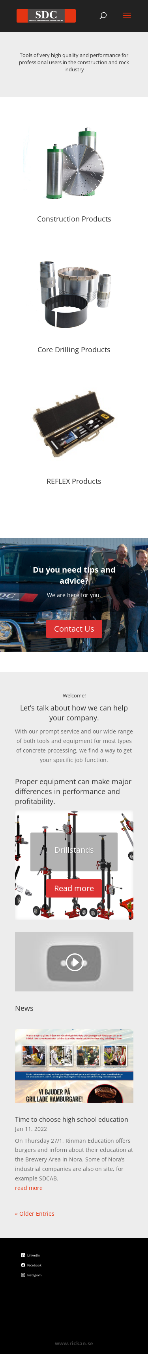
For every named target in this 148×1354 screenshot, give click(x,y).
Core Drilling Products (74, 349)
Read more (74, 888)
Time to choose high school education (71, 1119)
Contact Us (74, 628)
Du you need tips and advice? (74, 575)
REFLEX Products (74, 481)
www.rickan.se (74, 1343)
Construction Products (74, 218)
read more (29, 1188)
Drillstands (74, 849)
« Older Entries (34, 1213)
